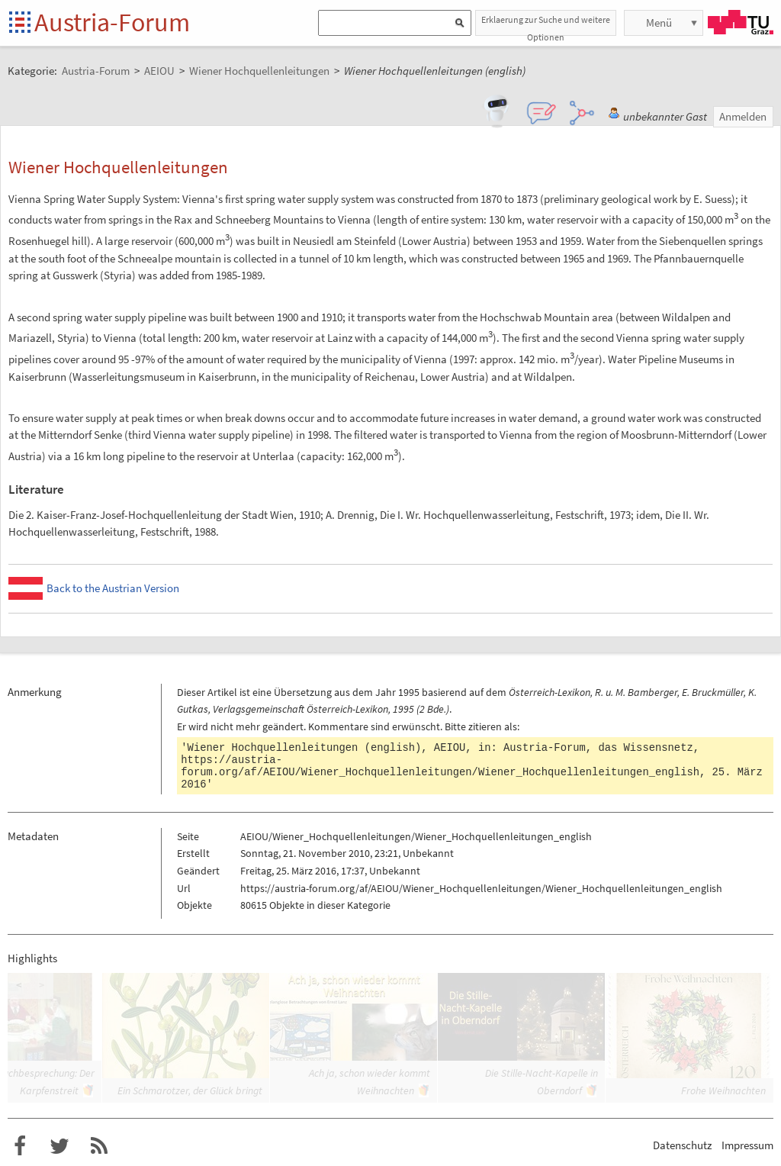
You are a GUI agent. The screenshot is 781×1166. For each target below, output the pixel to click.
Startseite (21, 23)
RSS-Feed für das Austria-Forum (99, 1146)
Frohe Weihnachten (723, 1090)
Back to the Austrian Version (113, 588)
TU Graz (740, 22)
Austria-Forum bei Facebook (20, 1146)
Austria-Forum (112, 22)
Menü (659, 22)
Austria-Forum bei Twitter (59, 1146)
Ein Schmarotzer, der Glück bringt (189, 1090)
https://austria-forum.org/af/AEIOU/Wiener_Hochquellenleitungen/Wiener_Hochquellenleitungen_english (440, 766)
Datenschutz (682, 1145)
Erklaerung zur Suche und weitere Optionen (545, 25)
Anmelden (743, 116)
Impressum (747, 1145)
